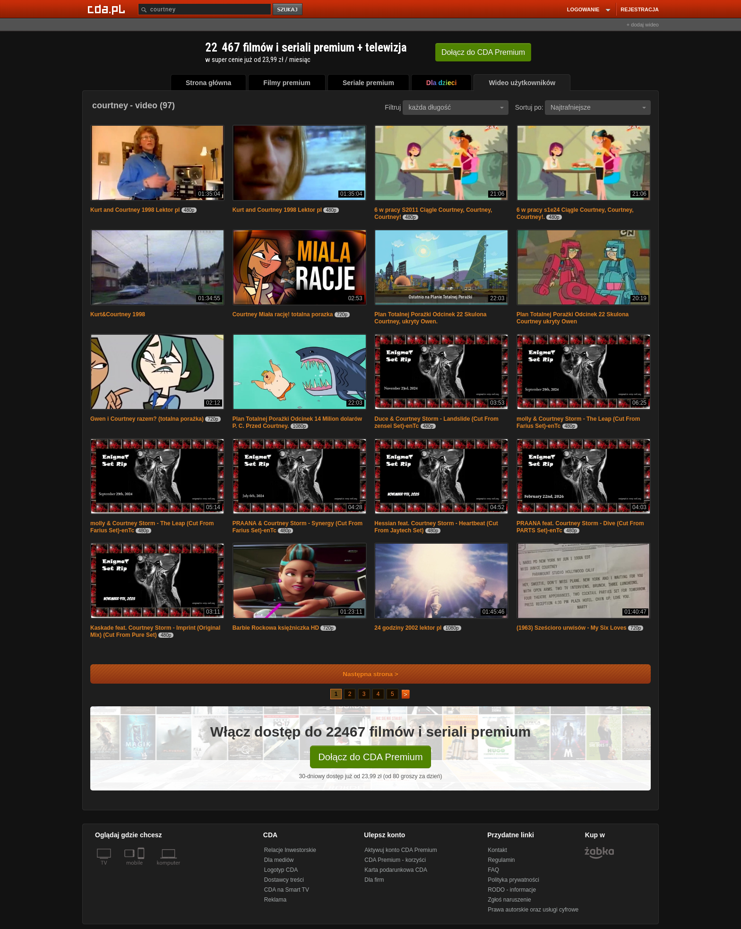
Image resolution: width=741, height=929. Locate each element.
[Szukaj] (204, 9)
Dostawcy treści (284, 880)
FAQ (493, 870)
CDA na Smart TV (286, 889)
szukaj (288, 9)
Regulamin (501, 860)
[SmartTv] (142, 868)
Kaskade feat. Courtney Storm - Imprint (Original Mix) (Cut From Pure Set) (155, 631)
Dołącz (483, 52)
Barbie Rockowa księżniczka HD (276, 628)
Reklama (275, 899)
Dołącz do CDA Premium (370, 757)
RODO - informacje (512, 889)
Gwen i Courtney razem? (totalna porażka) (147, 419)
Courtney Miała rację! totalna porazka (283, 314)
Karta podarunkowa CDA (395, 870)
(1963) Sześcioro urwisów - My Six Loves (572, 628)
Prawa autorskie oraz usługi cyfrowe (533, 909)
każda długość (456, 107)
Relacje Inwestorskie (290, 850)
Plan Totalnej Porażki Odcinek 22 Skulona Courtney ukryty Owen (573, 318)
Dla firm (374, 880)
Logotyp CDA (281, 870)
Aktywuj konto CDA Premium (400, 850)
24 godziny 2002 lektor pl (407, 628)
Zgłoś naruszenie (509, 899)
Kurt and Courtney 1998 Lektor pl (135, 210)
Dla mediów (279, 860)
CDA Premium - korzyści (395, 860)
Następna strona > (364, 673)
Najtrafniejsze (598, 107)
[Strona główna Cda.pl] (107, 9)
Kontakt (497, 850)
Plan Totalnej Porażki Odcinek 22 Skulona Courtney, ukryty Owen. (430, 318)
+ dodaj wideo (643, 24)
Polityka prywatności (513, 880)
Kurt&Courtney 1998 (117, 314)
